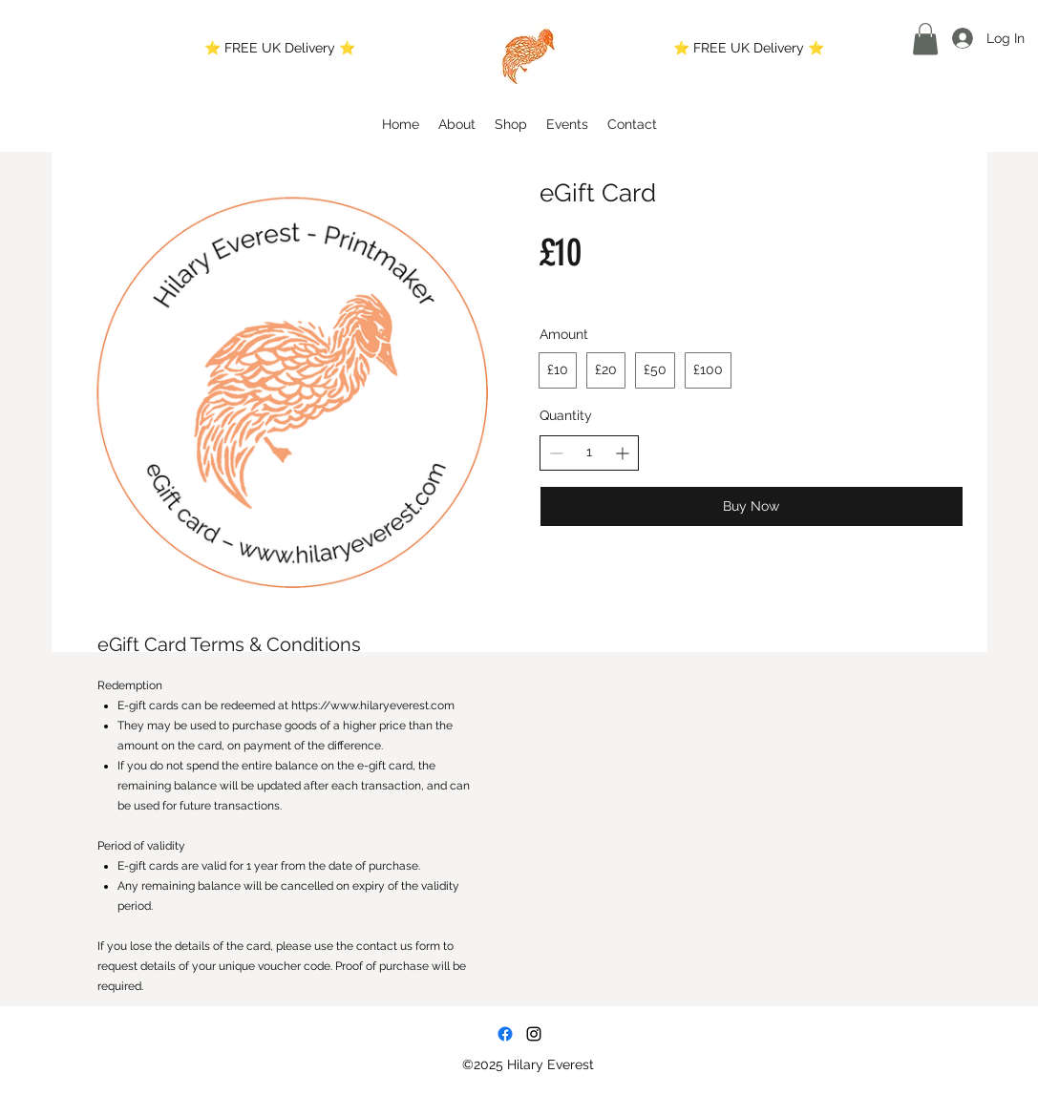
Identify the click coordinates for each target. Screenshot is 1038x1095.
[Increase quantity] (622, 453)
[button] (925, 38)
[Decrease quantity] (556, 453)
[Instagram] (533, 1033)
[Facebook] (505, 1033)
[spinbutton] (589, 452)
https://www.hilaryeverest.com (373, 705)
